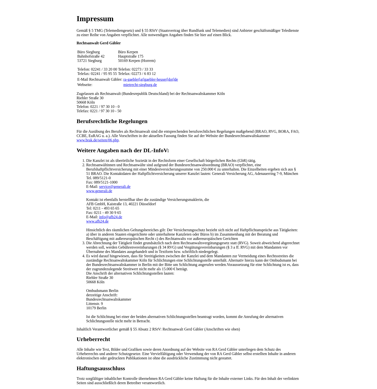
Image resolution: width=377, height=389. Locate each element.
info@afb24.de (110, 217)
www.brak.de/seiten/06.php (97, 140)
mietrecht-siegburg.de (140, 85)
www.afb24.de (97, 221)
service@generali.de (115, 187)
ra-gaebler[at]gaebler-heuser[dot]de (150, 79)
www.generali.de (99, 191)
